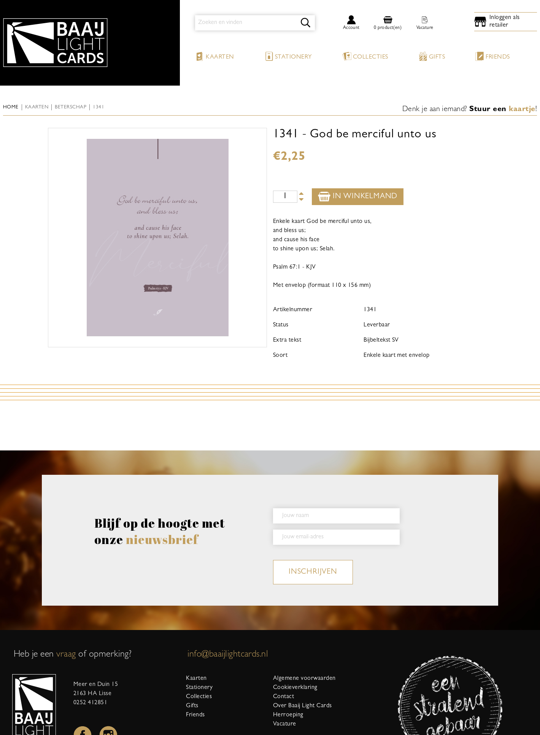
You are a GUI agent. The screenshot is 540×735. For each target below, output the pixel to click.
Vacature (284, 724)
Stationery (288, 56)
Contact (283, 697)
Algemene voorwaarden (304, 679)
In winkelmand (357, 196)
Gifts (431, 56)
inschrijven (313, 572)
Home (11, 107)
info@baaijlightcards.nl (227, 655)
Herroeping (288, 715)
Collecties (365, 56)
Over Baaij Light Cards (302, 706)
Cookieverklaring (295, 688)
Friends (492, 56)
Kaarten (214, 56)
